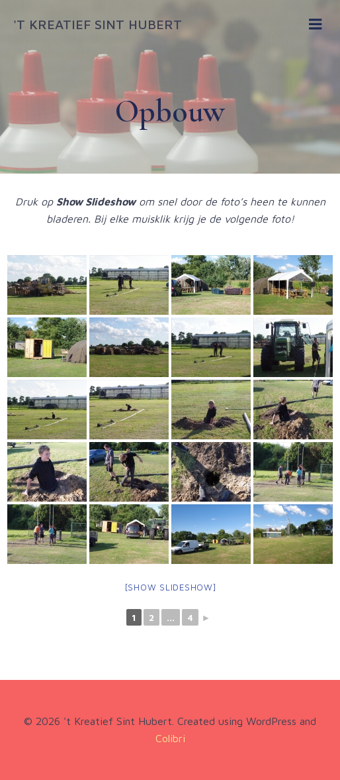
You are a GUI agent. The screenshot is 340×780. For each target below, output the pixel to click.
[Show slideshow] (170, 587)
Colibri (170, 738)
